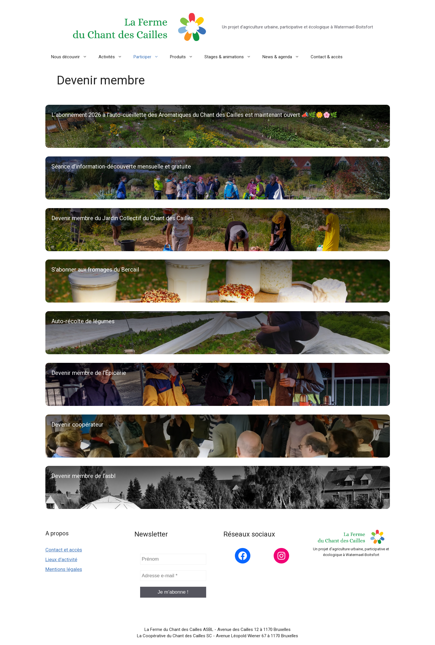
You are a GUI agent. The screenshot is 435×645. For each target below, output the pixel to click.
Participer (149, 56)
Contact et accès (63, 550)
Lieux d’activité (61, 559)
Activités (113, 56)
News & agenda (283, 56)
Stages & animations (230, 56)
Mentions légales (63, 569)
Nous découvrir (72, 56)
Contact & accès (327, 56)
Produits (184, 56)
